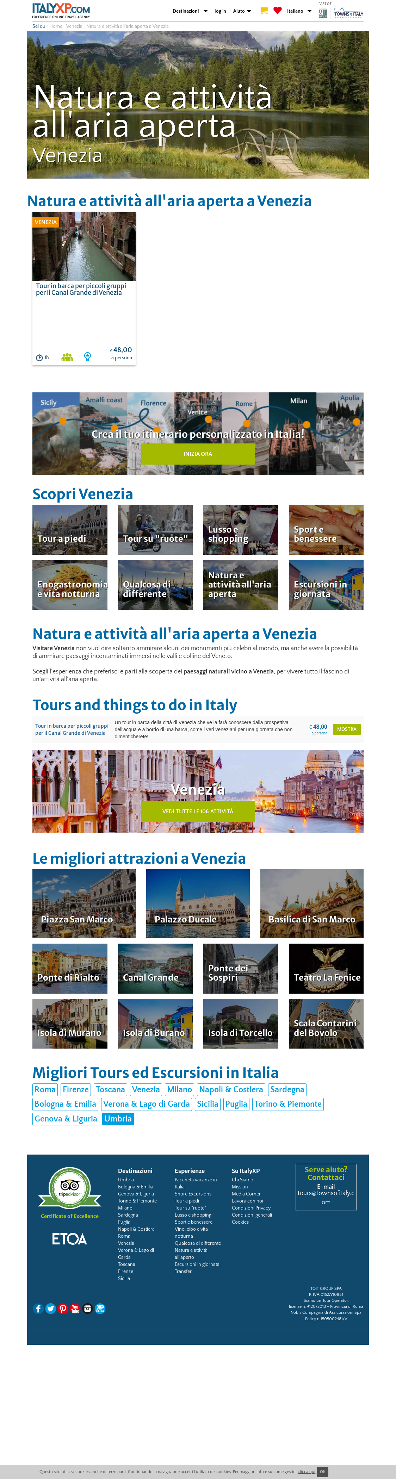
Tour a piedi (187, 1201)
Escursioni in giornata (197, 1264)
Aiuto (239, 11)
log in (220, 11)
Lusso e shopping (193, 1215)
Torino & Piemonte (288, 1104)
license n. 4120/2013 (307, 1306)
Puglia (236, 1104)
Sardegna (287, 1089)
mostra (347, 729)
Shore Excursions (193, 1194)
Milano (179, 1089)
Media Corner (246, 1194)
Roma (45, 1089)
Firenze (76, 1089)
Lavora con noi (247, 1201)
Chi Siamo (242, 1180)
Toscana (110, 1089)
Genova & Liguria (66, 1119)
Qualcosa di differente (198, 1243)
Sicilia (207, 1104)
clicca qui (306, 1471)
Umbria (118, 1119)
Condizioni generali (252, 1215)
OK (323, 1471)
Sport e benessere (193, 1222)
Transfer (183, 1271)
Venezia (74, 26)
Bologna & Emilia (65, 1104)
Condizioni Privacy (251, 1208)
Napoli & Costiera (231, 1089)
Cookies (240, 1222)
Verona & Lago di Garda (146, 1104)
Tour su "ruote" (190, 1208)
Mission (240, 1187)
